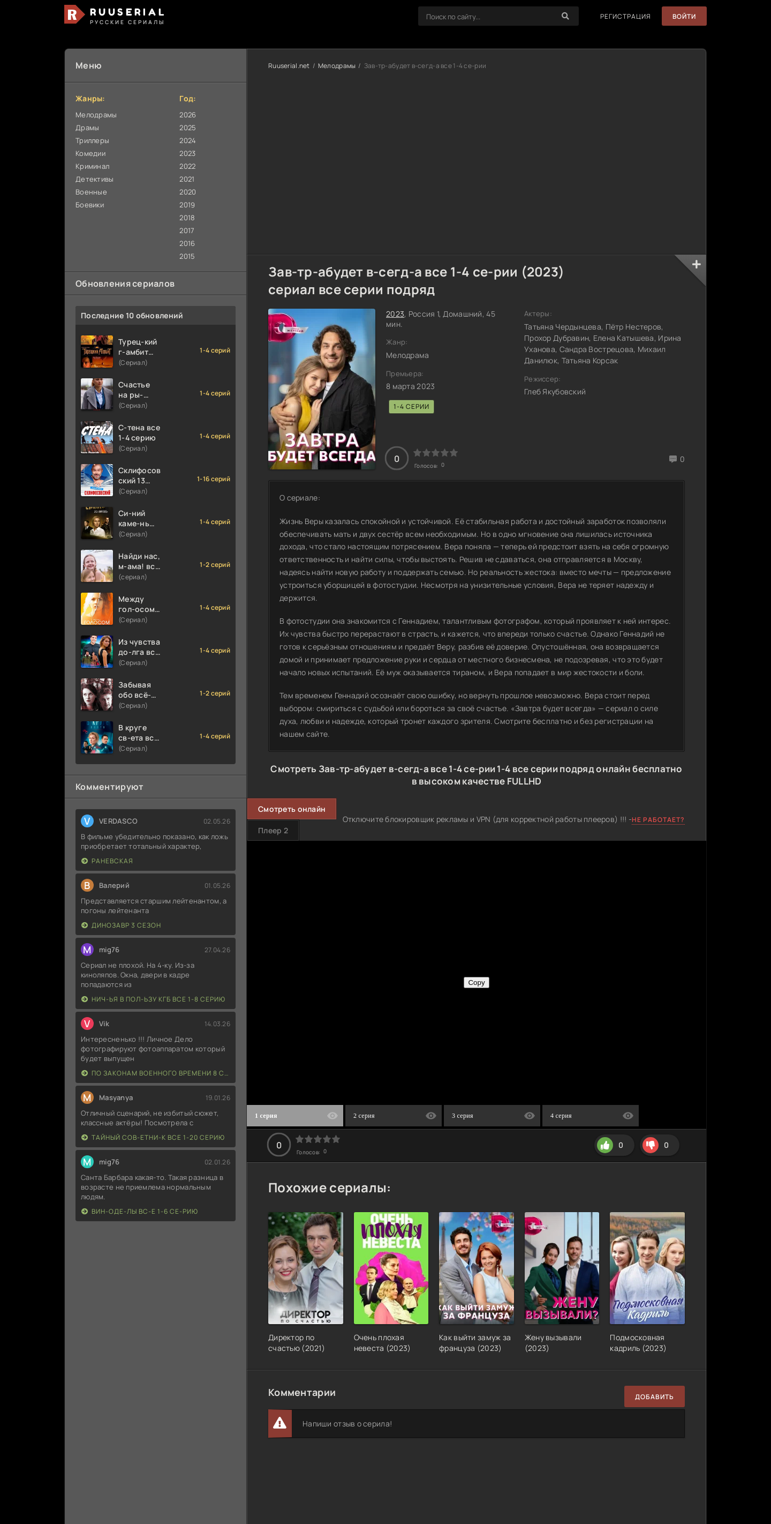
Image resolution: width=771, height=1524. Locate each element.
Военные (91, 192)
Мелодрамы (96, 114)
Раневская (107, 860)
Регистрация (625, 16)
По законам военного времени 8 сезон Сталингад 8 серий (155, 1073)
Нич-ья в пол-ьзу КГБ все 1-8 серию (153, 999)
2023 (187, 153)
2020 (187, 192)
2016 (187, 243)
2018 (187, 217)
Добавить (654, 1396)
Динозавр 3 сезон (121, 925)
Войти (684, 16)
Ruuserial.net (289, 65)
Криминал (92, 166)
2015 (187, 256)
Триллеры (92, 140)
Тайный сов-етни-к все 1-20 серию (153, 1137)
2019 (187, 205)
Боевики (89, 205)
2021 (186, 179)
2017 (186, 230)
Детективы (94, 179)
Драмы (87, 127)
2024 (187, 140)
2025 (187, 127)
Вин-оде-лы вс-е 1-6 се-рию (139, 1211)
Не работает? (658, 819)
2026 (187, 114)
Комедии (90, 153)
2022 (187, 166)
